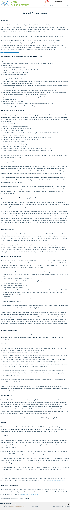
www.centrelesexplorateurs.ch (30, 494)
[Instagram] (69, 504)
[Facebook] (66, 504)
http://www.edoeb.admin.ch (9, 391)
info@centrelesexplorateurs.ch (9, 52)
